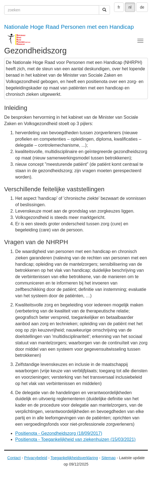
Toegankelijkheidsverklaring (74, 458)
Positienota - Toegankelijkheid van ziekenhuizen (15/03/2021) (75, 439)
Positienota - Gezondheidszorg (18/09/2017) (58, 433)
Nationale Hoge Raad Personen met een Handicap (69, 27)
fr (119, 7)
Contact (13, 458)
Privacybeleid (35, 458)
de (142, 7)
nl (130, 7)
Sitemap (108, 458)
